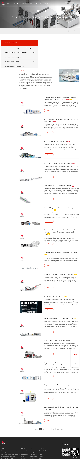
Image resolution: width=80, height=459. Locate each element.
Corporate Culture (41, 422)
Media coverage (33, 423)
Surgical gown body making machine (52, 112)
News (31, 3)
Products (16, 3)
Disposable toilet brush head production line (55, 156)
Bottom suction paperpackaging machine (54, 310)
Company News (33, 419)
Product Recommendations (11, 453)
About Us (38, 3)
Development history (42, 432)
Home (8, 3)
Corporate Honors (41, 426)
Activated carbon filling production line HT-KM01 (56, 244)
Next (58, 398)
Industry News (33, 421)
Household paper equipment (7, 62)
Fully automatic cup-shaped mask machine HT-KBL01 (57, 222)
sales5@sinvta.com (75, 445)
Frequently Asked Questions (33, 426)
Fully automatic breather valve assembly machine (56, 354)
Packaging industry (25, 433)
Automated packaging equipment (8, 57)
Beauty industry (24, 427)
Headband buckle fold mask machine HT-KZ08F (56, 288)
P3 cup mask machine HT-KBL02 (51, 266)
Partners (41, 429)
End (62, 398)
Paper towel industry (25, 431)
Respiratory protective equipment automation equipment (8, 48)
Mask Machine (4, 455)
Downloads (32, 429)
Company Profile (42, 419)
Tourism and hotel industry (24, 424)
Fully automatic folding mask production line (55, 134)
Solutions (24, 3)
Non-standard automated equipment (8, 66)
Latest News (22, 453)
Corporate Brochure (41, 436)
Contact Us (47, 3)
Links (2, 453)
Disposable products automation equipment (8, 53)
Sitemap (52, 451)
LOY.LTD (56, 451)
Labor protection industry (24, 420)
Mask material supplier (13, 455)
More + (46, 81)
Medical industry (24, 429)
